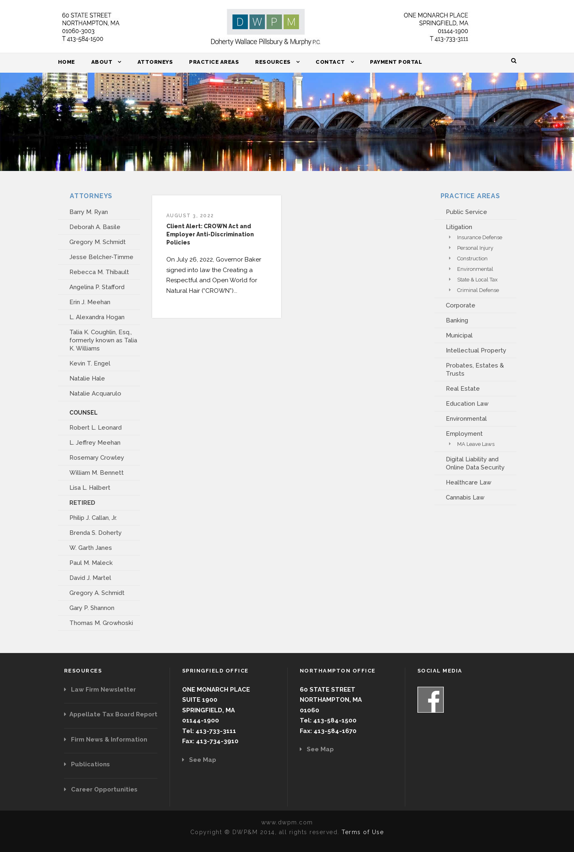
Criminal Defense (478, 290)
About (102, 62)
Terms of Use (363, 832)
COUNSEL (83, 412)
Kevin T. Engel (89, 363)
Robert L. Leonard (95, 427)
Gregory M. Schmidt (97, 242)
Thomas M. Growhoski (101, 623)
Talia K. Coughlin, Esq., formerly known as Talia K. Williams (103, 340)
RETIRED (82, 502)
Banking (457, 320)
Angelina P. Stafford (97, 287)
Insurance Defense (479, 237)
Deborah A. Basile (94, 227)
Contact (330, 62)
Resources (273, 62)
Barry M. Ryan (88, 212)
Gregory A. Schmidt (97, 593)
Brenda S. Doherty (95, 532)
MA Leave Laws (475, 444)
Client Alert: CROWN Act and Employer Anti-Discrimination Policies (210, 234)
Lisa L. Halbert (89, 487)
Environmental (475, 269)
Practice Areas (214, 62)
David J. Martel (90, 578)
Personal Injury (475, 248)
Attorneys (155, 62)
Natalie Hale (87, 378)
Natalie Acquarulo (95, 393)
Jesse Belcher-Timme (101, 257)
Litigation (459, 227)
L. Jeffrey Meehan (94, 442)
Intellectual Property (476, 350)
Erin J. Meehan (89, 302)
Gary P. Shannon (91, 608)
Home (66, 62)
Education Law (467, 403)
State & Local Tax (477, 280)
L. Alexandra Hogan (97, 317)
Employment (464, 433)
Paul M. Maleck (91, 563)
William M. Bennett (96, 472)
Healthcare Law (468, 482)
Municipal (459, 335)
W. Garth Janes (90, 547)
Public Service (466, 212)
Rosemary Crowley (96, 457)
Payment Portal (396, 62)
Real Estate (463, 388)
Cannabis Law (465, 497)
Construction (472, 258)
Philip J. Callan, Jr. (93, 517)
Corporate (460, 305)
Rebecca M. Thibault (99, 272)
